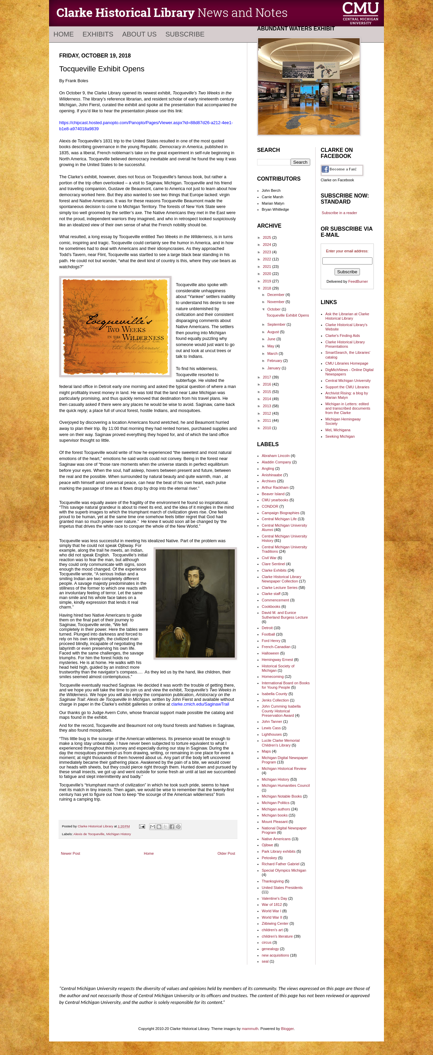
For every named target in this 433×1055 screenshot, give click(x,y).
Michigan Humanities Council (286, 785)
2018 (267, 288)
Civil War (269, 558)
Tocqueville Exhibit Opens (287, 315)
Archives (269, 481)
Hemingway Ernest (277, 660)
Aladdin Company (276, 462)
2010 (267, 428)
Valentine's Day (274, 898)
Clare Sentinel (273, 564)
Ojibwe (267, 845)
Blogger (287, 1029)
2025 (267, 237)
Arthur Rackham (275, 487)
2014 (267, 399)
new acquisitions (275, 955)
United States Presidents (282, 888)
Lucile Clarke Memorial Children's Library (281, 742)
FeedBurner (358, 281)
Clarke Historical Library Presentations (345, 344)
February (275, 361)
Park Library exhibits (279, 851)
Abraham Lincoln (276, 456)
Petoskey (269, 858)
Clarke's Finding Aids (342, 336)
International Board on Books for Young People (286, 685)
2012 (267, 413)
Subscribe (185, 34)
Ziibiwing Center (275, 923)
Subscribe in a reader (339, 213)
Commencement (275, 600)
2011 (267, 420)
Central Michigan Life (279, 519)
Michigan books (275, 815)
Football (268, 634)
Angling (268, 468)
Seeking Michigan (340, 436)
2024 (267, 245)
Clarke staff (271, 594)
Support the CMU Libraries (347, 387)
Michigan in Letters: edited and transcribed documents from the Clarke (347, 408)
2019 (267, 281)
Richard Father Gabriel (280, 864)
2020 (267, 274)
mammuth (250, 1029)
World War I (271, 911)
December (276, 295)
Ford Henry (271, 641)
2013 (267, 406)
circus (267, 942)
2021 (267, 267)
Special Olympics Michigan (284, 870)
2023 (267, 252)
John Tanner (272, 721)
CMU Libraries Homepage (346, 363)
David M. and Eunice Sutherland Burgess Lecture (285, 615)
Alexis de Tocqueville (89, 834)
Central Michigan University (348, 381)
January (274, 368)
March (273, 353)
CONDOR (270, 506)
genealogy (270, 949)
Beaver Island (273, 494)
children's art (272, 930)
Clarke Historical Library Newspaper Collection (281, 579)
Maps (266, 751)
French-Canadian (276, 647)
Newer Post (70, 853)
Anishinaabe (272, 475)
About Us (139, 34)
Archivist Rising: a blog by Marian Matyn (346, 395)
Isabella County (275, 694)
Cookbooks (271, 606)
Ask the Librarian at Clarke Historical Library (347, 316)
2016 (267, 384)
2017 (267, 377)
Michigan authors (276, 809)
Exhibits (98, 34)
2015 (267, 392)
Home (63, 34)
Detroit (267, 628)
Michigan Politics (276, 803)
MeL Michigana (337, 430)
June (271, 339)
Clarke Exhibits (274, 570)
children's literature (277, 936)
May (271, 346)
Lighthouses (272, 734)
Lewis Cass (271, 728)
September (277, 324)
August (273, 332)
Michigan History (118, 834)
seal (265, 961)
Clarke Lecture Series (280, 588)
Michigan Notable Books (282, 796)
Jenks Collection (275, 700)
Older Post (226, 853)
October (274, 309)
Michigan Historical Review (284, 768)
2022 (267, 259)
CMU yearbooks (275, 500)
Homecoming (273, 676)
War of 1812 (272, 904)
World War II (272, 917)
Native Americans (276, 839)
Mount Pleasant (275, 822)
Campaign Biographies (280, 513)
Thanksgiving (273, 881)
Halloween (270, 653)
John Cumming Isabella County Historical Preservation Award (281, 710)
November (276, 302)
